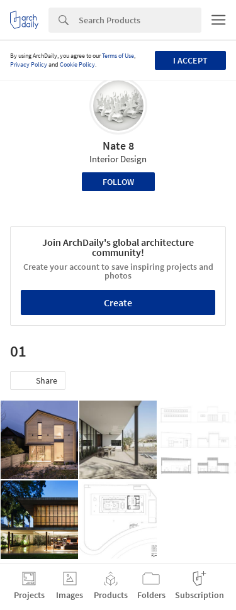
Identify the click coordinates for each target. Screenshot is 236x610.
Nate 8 (118, 145)
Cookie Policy (77, 64)
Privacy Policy (28, 64)
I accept (190, 60)
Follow (118, 181)
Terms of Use (118, 56)
